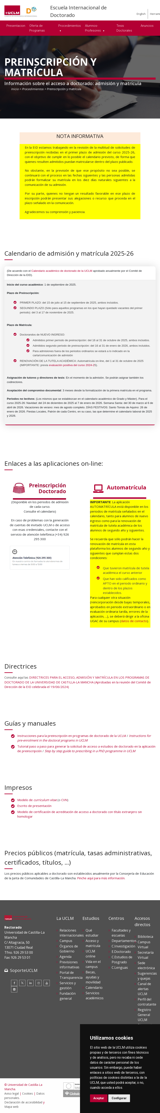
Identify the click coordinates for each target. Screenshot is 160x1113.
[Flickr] (14, 989)
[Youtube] (47, 983)
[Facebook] (14, 983)
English (141, 14)
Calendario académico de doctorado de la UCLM (61, 270)
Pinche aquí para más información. (101, 878)
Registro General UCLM (144, 1014)
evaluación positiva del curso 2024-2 (71, 365)
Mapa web (11, 1107)
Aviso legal (11, 1093)
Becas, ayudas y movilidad (93, 977)
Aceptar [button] (98, 1098)
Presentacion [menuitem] (15, 26)
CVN (64, 800)
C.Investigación (123, 946)
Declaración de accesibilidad (23, 1102)
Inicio (15, 89)
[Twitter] (22, 983)
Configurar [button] (119, 1098)
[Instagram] (38, 983)
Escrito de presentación (34, 806)
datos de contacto (134, 621)
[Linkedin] (30, 983)
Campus (66, 940)
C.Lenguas (120, 967)
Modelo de (37, 800)
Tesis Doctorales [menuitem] (124, 28)
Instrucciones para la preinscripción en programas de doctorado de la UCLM (71, 736)
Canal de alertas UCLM (144, 989)
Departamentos (124, 940)
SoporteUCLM (24, 970)
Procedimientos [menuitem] (69, 26)
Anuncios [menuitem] (147, 26)
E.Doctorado (121, 951)
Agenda (65, 956)
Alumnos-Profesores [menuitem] (93, 28)
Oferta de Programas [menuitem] (37, 28)
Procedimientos (33, 89)
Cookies (27, 1093)
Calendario (94, 987)
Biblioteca (145, 936)
